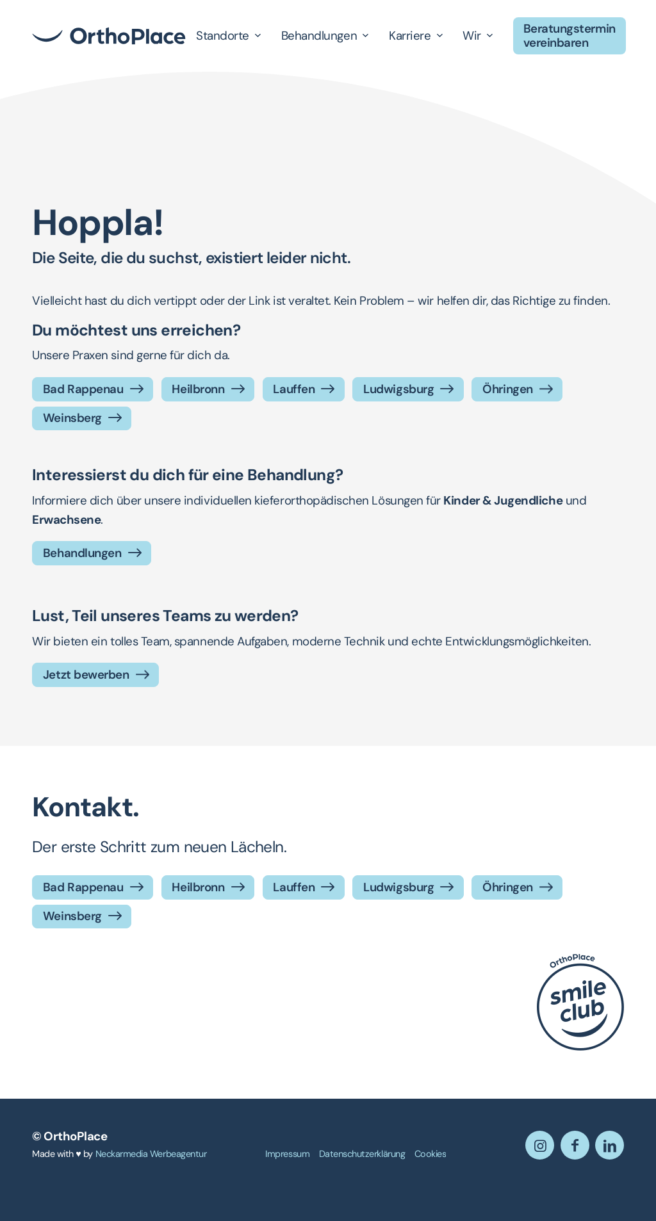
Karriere (409, 36)
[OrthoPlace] (109, 36)
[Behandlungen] (91, 553)
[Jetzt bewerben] (95, 675)
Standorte (222, 36)
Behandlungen (319, 36)
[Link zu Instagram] (539, 1145)
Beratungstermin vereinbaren (569, 35)
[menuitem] (287, 1154)
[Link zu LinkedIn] (609, 1145)
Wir (472, 36)
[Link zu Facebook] (575, 1145)
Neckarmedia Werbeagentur (151, 1154)
